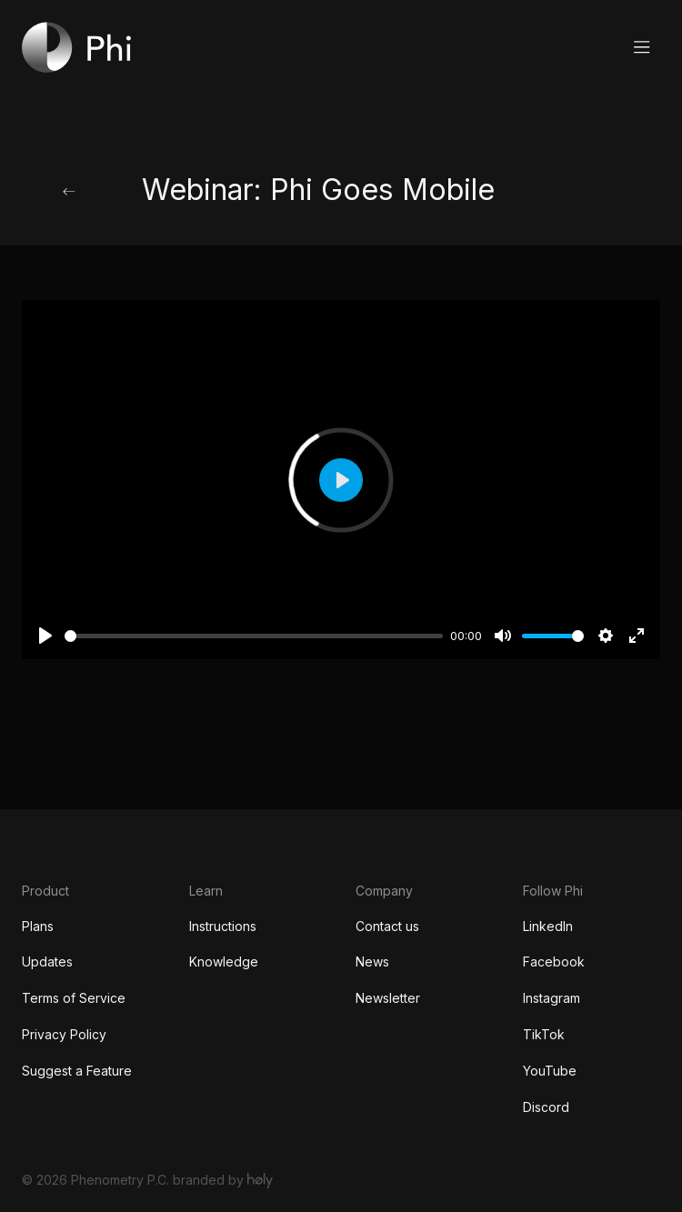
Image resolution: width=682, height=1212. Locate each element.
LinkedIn (548, 926)
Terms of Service (73, 998)
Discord (546, 1107)
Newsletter (388, 998)
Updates (47, 961)
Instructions (222, 926)
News (372, 961)
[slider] (254, 636)
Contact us (387, 926)
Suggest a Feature (77, 1070)
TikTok (544, 1034)
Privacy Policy (64, 1034)
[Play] (45, 635)
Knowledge (223, 961)
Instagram (551, 998)
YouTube (550, 1070)
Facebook (554, 961)
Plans (38, 926)
